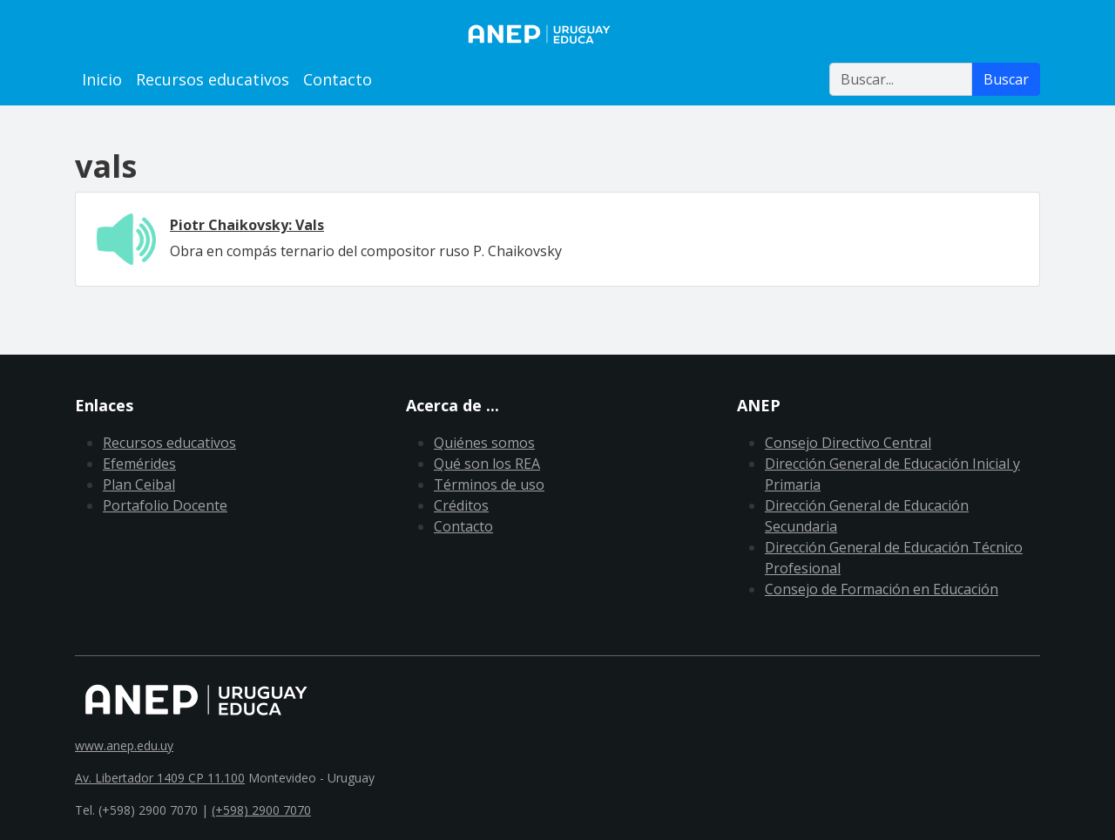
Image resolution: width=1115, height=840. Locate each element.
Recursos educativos (212, 79)
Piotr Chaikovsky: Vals (247, 224)
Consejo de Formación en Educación (881, 589)
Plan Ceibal (139, 484)
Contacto (337, 79)
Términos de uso (489, 484)
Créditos (461, 505)
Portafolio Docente (165, 505)
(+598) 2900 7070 (261, 810)
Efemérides (139, 463)
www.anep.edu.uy (124, 745)
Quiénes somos (484, 442)
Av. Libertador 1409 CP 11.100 (160, 777)
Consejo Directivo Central (848, 442)
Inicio (102, 79)
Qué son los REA (487, 463)
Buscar (1006, 79)
